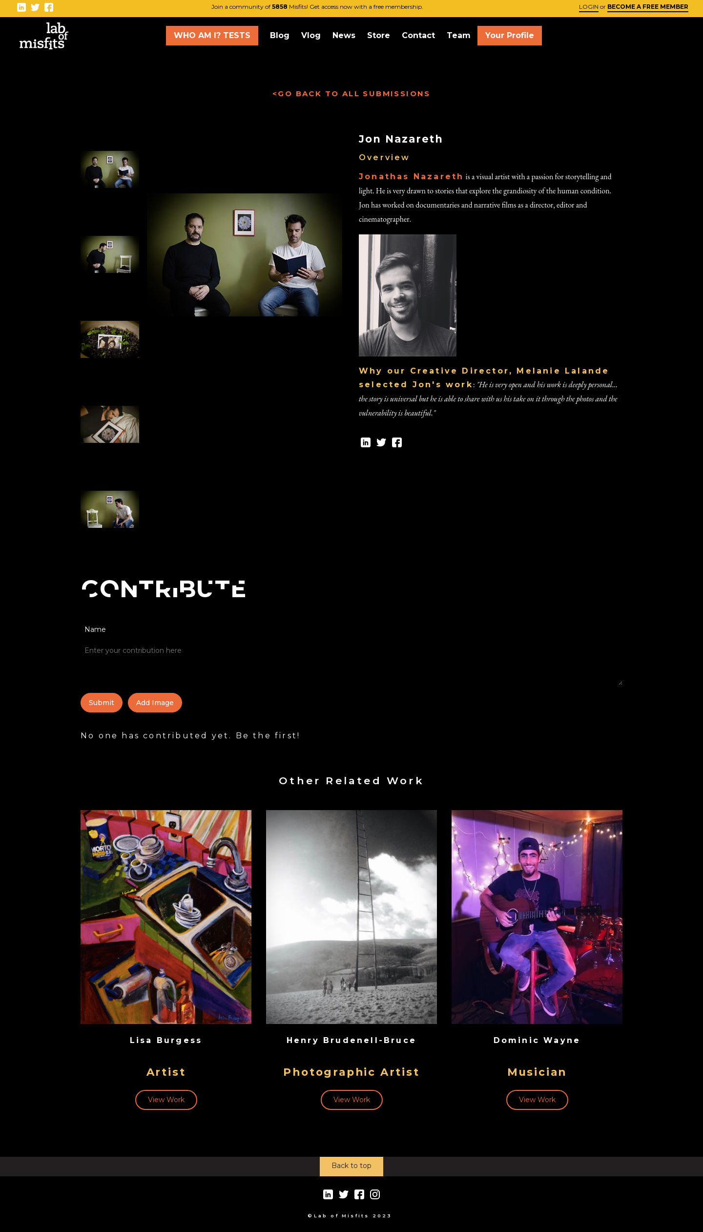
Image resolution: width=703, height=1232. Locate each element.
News (343, 35)
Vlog (311, 35)
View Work (166, 1099)
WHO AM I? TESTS (212, 35)
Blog (279, 35)
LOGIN (589, 6)
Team (459, 35)
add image (155, 702)
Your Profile (509, 35)
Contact (418, 35)
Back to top (351, 1165)
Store (378, 35)
